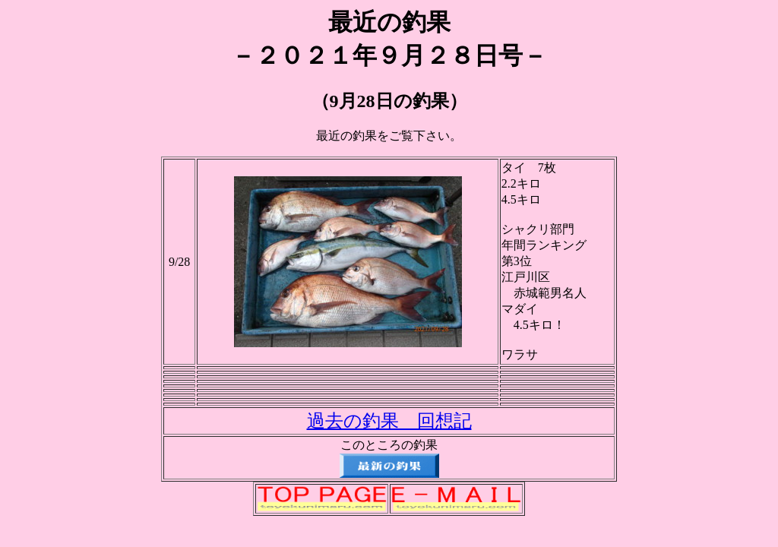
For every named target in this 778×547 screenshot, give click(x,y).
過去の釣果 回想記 (389, 421)
